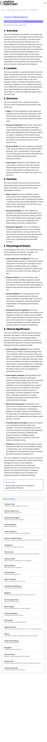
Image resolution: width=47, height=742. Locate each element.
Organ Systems (11, 10)
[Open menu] (45, 3)
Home (3, 10)
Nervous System (22, 10)
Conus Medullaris (33, 10)
